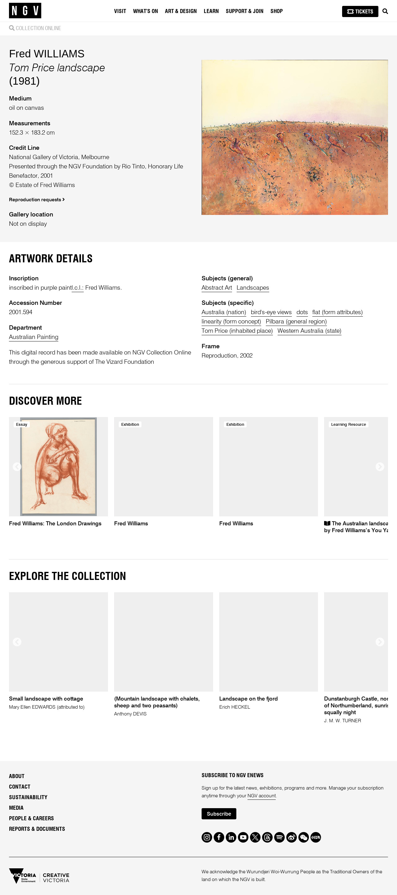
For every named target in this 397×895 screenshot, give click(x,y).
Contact (19, 787)
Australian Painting (33, 337)
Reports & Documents (37, 829)
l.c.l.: (78, 288)
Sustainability (28, 797)
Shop (276, 11)
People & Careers (31, 819)
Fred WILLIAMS (46, 54)
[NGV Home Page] (25, 11)
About (17, 776)
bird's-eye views (271, 312)
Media (16, 808)
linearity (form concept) (231, 322)
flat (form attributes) (337, 312)
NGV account (262, 796)
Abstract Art (217, 288)
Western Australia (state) (309, 331)
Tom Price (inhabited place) (237, 331)
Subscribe (219, 814)
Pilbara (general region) (296, 322)
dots (302, 312)
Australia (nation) (224, 312)
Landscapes (253, 288)
